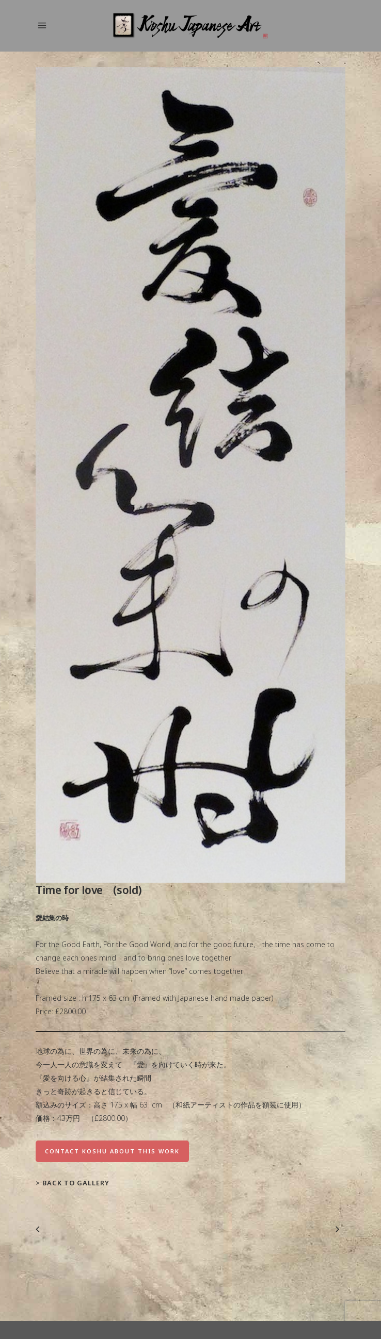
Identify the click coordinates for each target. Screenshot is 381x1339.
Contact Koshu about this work (112, 1151)
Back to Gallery (75, 1182)
